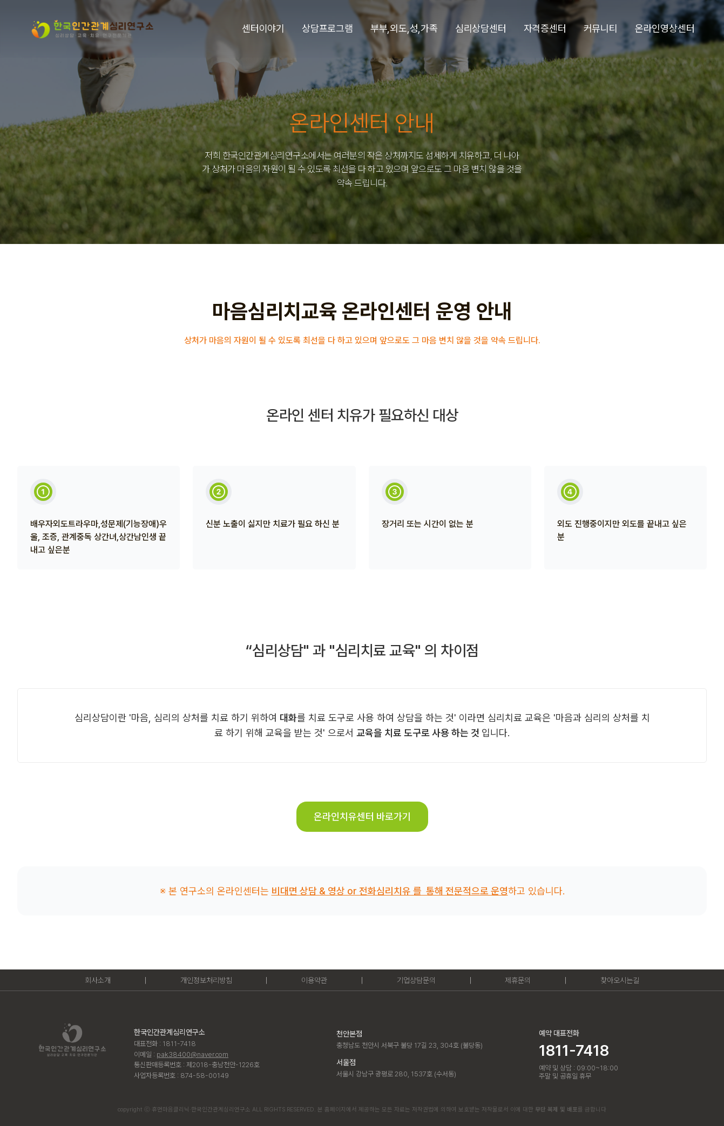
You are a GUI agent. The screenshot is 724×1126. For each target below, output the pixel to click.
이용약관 (314, 980)
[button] (263, 28)
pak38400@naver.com (192, 1054)
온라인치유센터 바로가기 (362, 816)
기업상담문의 (416, 980)
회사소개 (98, 980)
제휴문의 (518, 980)
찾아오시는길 (619, 980)
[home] (92, 29)
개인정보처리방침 (206, 980)
